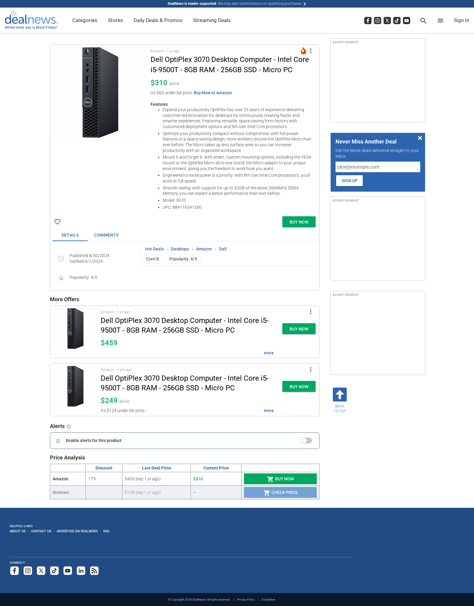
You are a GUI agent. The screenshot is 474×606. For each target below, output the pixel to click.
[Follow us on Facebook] (14, 570)
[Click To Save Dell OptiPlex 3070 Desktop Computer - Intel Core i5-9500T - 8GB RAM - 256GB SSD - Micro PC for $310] (57, 221)
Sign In (461, 20)
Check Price (280, 493)
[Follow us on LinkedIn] (81, 570)
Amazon (204, 249)
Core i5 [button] (152, 258)
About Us (18, 531)
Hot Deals (154, 249)
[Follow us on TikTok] (54, 570)
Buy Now (280, 479)
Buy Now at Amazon (213, 92)
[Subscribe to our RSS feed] (94, 570)
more (269, 352)
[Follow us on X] (41, 570)
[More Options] (310, 50)
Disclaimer (268, 599)
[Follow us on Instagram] (28, 570)
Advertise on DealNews (77, 531)
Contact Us (41, 531)
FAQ (106, 531)
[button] (184, 129)
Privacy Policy (246, 599)
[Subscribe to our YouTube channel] (68, 570)
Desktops (180, 249)
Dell (223, 249)
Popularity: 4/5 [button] (183, 258)
